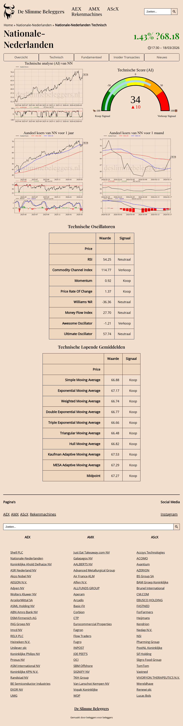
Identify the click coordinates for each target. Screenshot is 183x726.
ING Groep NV (21, 624)
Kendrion (140, 624)
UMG (14, 696)
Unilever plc (19, 648)
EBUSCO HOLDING (147, 600)
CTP (75, 618)
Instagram (169, 514)
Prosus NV (18, 660)
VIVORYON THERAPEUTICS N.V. (156, 678)
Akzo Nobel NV (21, 576)
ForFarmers (141, 612)
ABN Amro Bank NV (25, 612)
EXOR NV (17, 690)
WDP (75, 696)
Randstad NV (20, 678)
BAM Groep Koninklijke (150, 582)
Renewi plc (141, 690)
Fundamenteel (91, 57)
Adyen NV (17, 588)
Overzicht (21, 57)
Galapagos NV (82, 558)
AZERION (140, 570)
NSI (136, 636)
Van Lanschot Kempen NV (91, 684)
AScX (119, 9)
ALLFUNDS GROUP (86, 588)
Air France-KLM (83, 576)
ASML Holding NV (23, 606)
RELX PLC (17, 636)
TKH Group (80, 678)
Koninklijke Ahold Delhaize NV (33, 564)
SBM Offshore (82, 666)
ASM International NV (26, 666)
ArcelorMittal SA (22, 600)
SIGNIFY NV (80, 672)
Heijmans (140, 618)
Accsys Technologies (148, 552)
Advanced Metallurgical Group (94, 570)
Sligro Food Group (147, 660)
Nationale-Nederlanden (34, 25)
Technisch (56, 57)
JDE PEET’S (79, 654)
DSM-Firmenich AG (24, 618)
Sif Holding (141, 654)
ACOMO (139, 558)
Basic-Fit (78, 606)
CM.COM (139, 594)
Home (8, 25)
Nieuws (161, 57)
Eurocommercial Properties (92, 624)
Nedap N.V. (141, 630)
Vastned (139, 672)
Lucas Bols (141, 696)
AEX (78, 9)
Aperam (78, 594)
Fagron (77, 630)
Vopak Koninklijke (85, 690)
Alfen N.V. (79, 582)
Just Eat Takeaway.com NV (91, 552)
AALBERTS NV (82, 564)
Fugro (76, 642)
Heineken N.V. (21, 642)
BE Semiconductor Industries (32, 684)
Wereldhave (142, 684)
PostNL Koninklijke (147, 648)
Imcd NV (16, 630)
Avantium (140, 564)
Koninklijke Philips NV (26, 654)
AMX (98, 9)
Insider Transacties (126, 57)
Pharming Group (145, 642)
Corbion (78, 612)
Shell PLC (17, 552)
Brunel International (148, 588)
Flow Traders (81, 636)
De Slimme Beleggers (41, 11)
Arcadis (77, 600)
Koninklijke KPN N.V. (25, 672)
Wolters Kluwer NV (24, 594)
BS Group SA (142, 576)
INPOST (77, 648)
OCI (74, 660)
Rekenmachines (88, 14)
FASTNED (140, 606)
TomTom (140, 666)
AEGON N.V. (19, 582)
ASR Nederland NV (24, 570)
